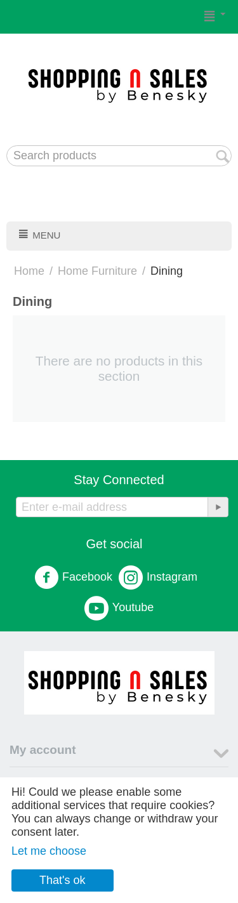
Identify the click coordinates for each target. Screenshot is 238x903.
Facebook (73, 577)
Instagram (158, 577)
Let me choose (48, 851)
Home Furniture (97, 271)
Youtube (119, 608)
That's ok (62, 880)
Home (29, 271)
